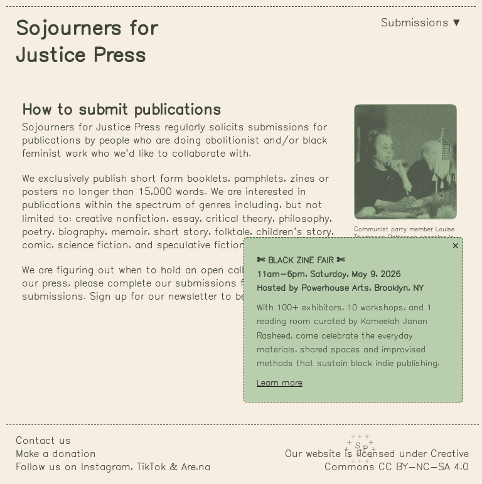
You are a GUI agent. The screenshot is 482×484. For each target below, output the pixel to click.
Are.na (195, 467)
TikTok (151, 467)
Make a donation (56, 454)
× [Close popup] (455, 245)
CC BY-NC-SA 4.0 (423, 467)
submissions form (219, 284)
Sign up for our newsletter (153, 297)
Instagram (106, 467)
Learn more (280, 383)
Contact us (43, 441)
